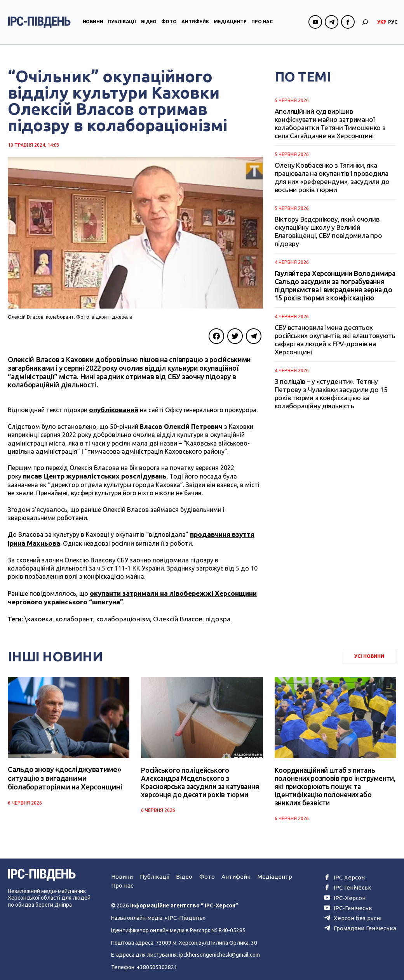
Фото (168, 24)
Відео (149, 24)
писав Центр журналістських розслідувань (91, 475)
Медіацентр (230, 24)
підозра (207, 614)
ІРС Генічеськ (352, 882)
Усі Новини (369, 651)
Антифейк (195, 24)
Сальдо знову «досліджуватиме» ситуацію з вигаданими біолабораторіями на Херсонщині (62, 774)
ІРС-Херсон (350, 891)
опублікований (112, 409)
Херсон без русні (357, 910)
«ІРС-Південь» (183, 912)
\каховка (37, 614)
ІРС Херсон (349, 872)
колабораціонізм (117, 614)
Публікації (122, 24)
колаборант (71, 614)
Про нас (262, 24)
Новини (93, 24)
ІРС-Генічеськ (352, 901)
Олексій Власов (169, 614)
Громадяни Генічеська (363, 920)
